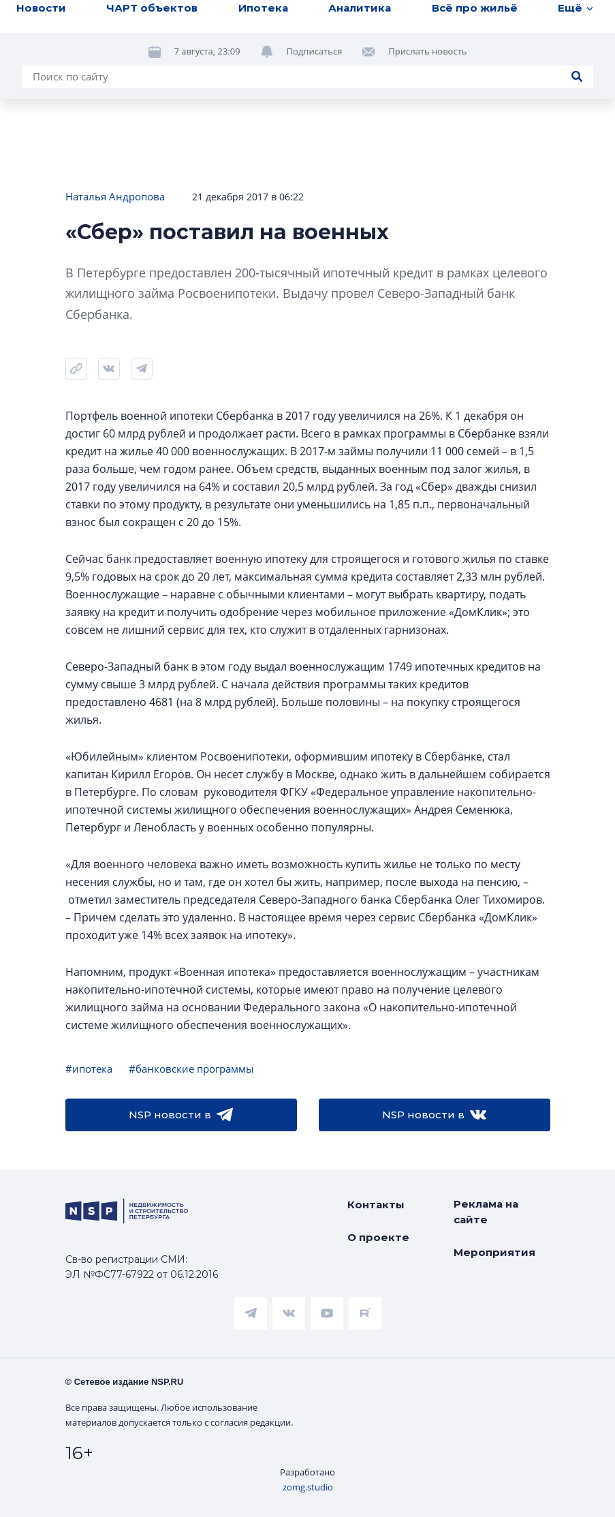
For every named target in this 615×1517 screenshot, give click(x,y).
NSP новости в (181, 1115)
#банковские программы (191, 1068)
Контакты (376, 1204)
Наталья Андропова (115, 196)
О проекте (378, 1237)
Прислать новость (427, 51)
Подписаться (315, 51)
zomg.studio (308, 1487)
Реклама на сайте (486, 1211)
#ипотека (88, 1068)
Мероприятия (494, 1252)
